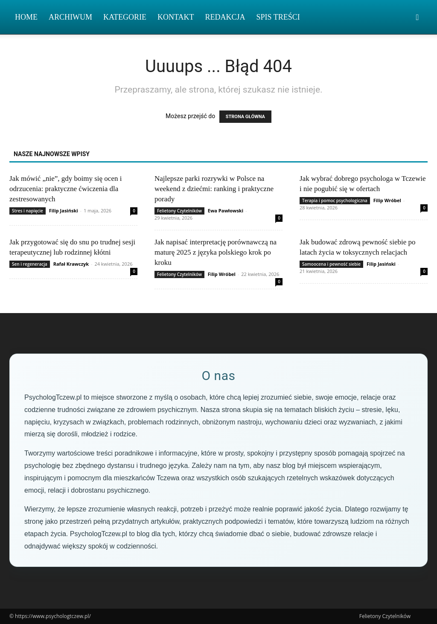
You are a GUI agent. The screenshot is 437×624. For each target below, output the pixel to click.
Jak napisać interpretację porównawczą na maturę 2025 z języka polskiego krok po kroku (215, 252)
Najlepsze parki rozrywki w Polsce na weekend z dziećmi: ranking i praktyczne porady (214, 188)
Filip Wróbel (387, 200)
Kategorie (124, 17)
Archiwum (70, 17)
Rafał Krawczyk (71, 264)
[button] (417, 18)
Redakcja (225, 17)
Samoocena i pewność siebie (331, 264)
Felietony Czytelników (179, 211)
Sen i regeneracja (29, 264)
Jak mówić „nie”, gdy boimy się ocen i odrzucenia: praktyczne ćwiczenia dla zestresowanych (65, 188)
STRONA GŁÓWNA (245, 116)
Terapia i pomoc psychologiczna (334, 200)
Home (26, 17)
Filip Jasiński (63, 210)
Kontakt (175, 17)
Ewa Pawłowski (225, 210)
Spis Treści (278, 17)
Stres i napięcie (27, 211)
